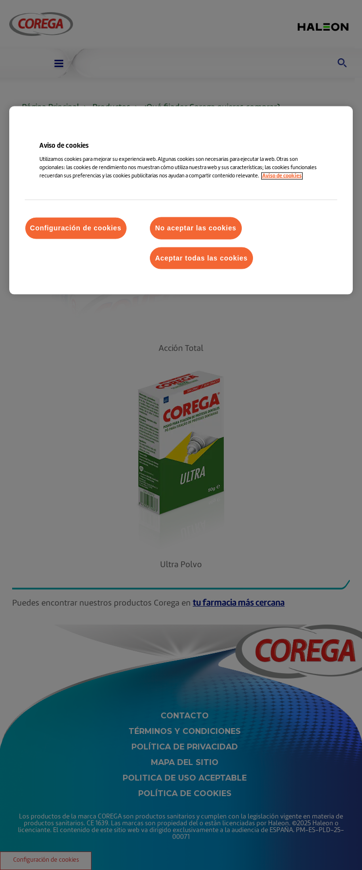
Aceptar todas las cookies (201, 257)
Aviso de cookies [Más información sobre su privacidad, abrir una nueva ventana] (282, 176)
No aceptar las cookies (195, 228)
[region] (181, 200)
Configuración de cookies (76, 228)
